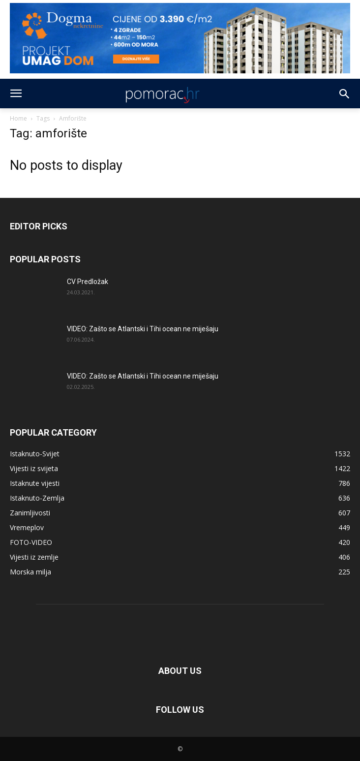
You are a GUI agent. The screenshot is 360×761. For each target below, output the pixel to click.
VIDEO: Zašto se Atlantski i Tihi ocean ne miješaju (142, 329)
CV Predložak (87, 281)
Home (18, 118)
